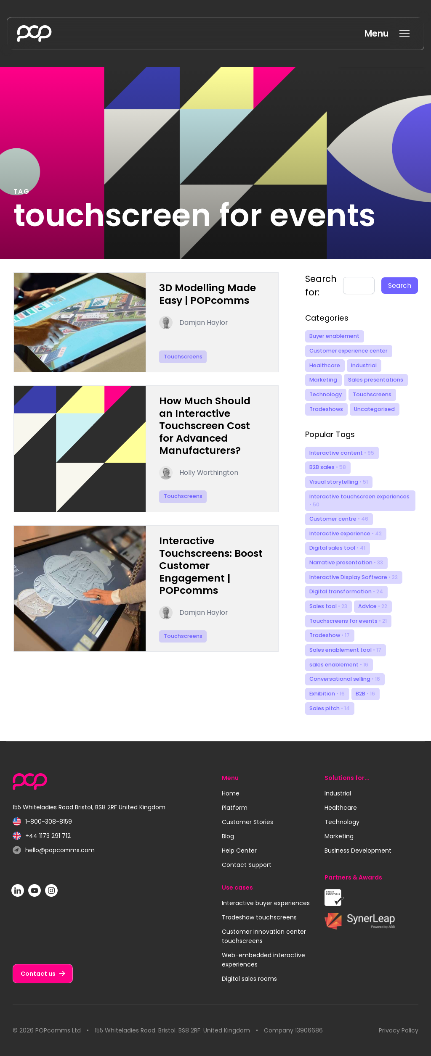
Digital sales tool (337, 547)
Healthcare (324, 365)
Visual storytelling (338, 481)
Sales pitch (329, 708)
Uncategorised (374, 409)
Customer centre (338, 518)
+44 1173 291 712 (42, 836)
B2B (365, 693)
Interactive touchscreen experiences (359, 500)
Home (230, 793)
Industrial (364, 365)
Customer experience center (348, 350)
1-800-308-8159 (42, 821)
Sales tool (328, 606)
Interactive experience (345, 533)
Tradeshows (326, 409)
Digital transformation (346, 591)
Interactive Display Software (353, 577)
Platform (234, 807)
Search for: (321, 285)
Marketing (323, 379)
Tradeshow (329, 635)
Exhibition (327, 693)
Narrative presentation (346, 562)
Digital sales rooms (249, 978)
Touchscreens (372, 394)
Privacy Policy (398, 1030)
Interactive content (341, 452)
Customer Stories (247, 822)
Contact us (38, 973)
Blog (228, 836)
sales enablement (338, 664)
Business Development (358, 850)
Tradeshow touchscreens (259, 917)
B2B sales (327, 467)
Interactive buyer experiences (266, 903)
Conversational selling (344, 678)
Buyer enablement (334, 336)
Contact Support (246, 865)
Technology (325, 394)
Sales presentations (375, 379)
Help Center (239, 850)
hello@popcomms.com (54, 850)
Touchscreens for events (348, 620)
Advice (372, 606)
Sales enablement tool (345, 649)
